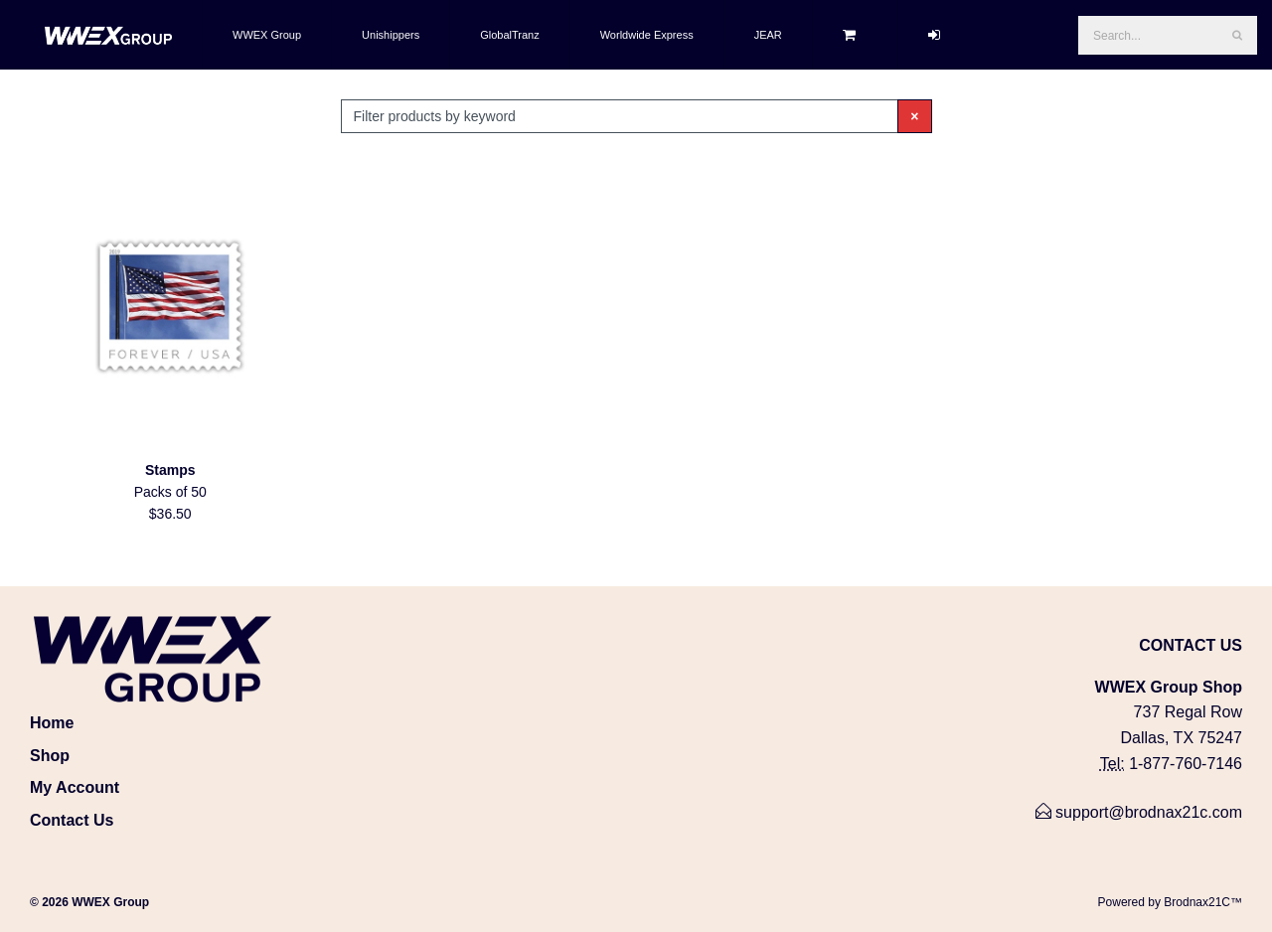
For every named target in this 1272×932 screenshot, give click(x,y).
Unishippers (390, 35)
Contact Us (71, 820)
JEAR (768, 35)
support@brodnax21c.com (1138, 812)
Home (52, 722)
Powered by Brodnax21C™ (1170, 902)
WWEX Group (267, 35)
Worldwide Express (647, 35)
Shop (50, 755)
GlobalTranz (510, 35)
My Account (74, 787)
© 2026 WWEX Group (89, 902)
